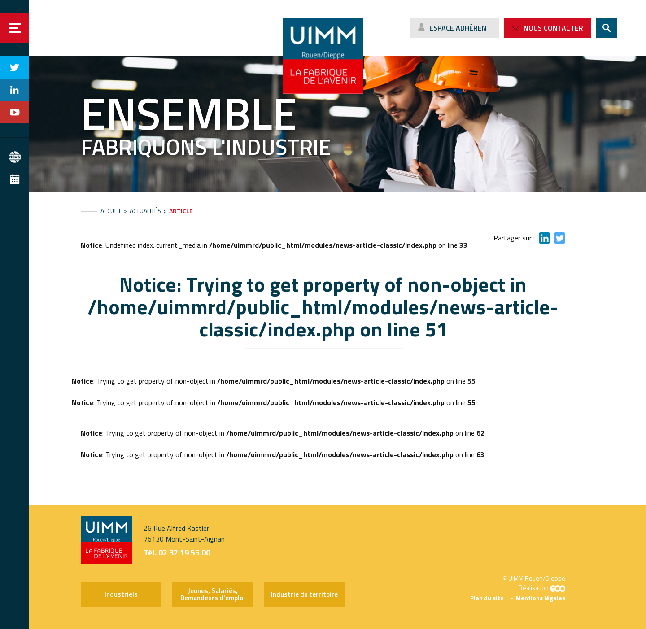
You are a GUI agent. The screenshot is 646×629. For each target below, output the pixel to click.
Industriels (121, 594)
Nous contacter (553, 27)
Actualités (145, 210)
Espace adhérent (460, 27)
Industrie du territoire (304, 594)
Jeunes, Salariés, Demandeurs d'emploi (212, 594)
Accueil (111, 210)
